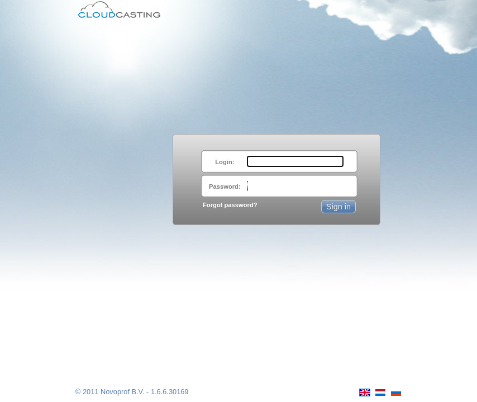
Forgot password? (230, 205)
